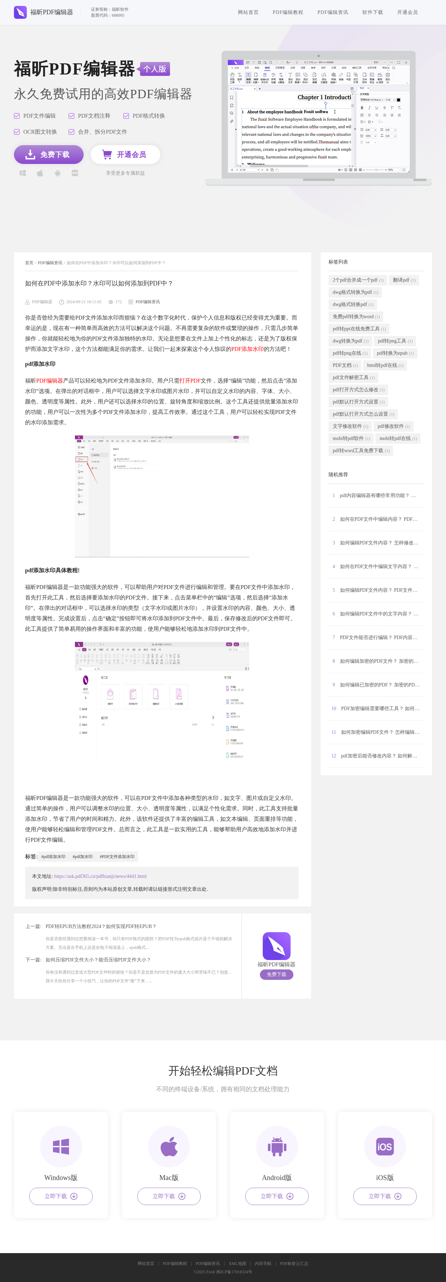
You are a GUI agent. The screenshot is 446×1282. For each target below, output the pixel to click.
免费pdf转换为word (356, 317)
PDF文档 (345, 365)
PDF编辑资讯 (332, 12)
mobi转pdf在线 (398, 438)
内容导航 (263, 1263)
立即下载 (61, 1196)
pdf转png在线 (350, 353)
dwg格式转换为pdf (355, 292)
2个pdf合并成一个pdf (358, 280)
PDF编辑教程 (288, 12)
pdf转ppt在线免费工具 (359, 329)
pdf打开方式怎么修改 (359, 390)
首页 (29, 262)
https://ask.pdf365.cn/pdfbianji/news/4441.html (100, 876)
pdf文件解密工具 (354, 378)
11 (377, 732)
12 (377, 756)
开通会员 (407, 12)
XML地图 (237, 1263)
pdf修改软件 (394, 426)
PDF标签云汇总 (294, 1263)
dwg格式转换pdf (353, 304)
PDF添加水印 (247, 349)
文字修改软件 (350, 426)
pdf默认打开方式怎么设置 (363, 414)
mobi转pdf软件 (351, 438)
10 (377, 709)
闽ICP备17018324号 (234, 1271)
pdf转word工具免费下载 (361, 451)
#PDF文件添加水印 (117, 856)
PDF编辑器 (49, 381)
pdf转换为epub (395, 353)
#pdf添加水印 (53, 856)
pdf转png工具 (395, 341)
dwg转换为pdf (351, 341)
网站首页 (248, 12)
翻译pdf (404, 280)
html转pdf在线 (385, 365)
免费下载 (276, 974)
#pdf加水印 (82, 856)
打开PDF (190, 381)
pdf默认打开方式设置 (359, 402)
